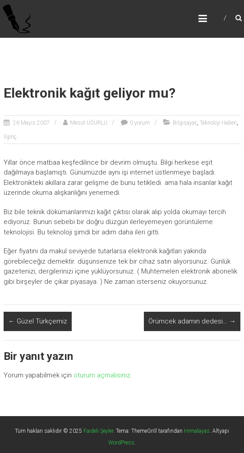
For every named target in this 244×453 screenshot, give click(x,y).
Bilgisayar (185, 123)
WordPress (121, 443)
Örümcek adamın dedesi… (192, 321)
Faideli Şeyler (98, 431)
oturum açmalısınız (102, 375)
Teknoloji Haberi (218, 123)
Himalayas (197, 431)
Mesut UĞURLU (88, 123)
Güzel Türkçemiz (37, 321)
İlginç (10, 137)
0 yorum (140, 123)
